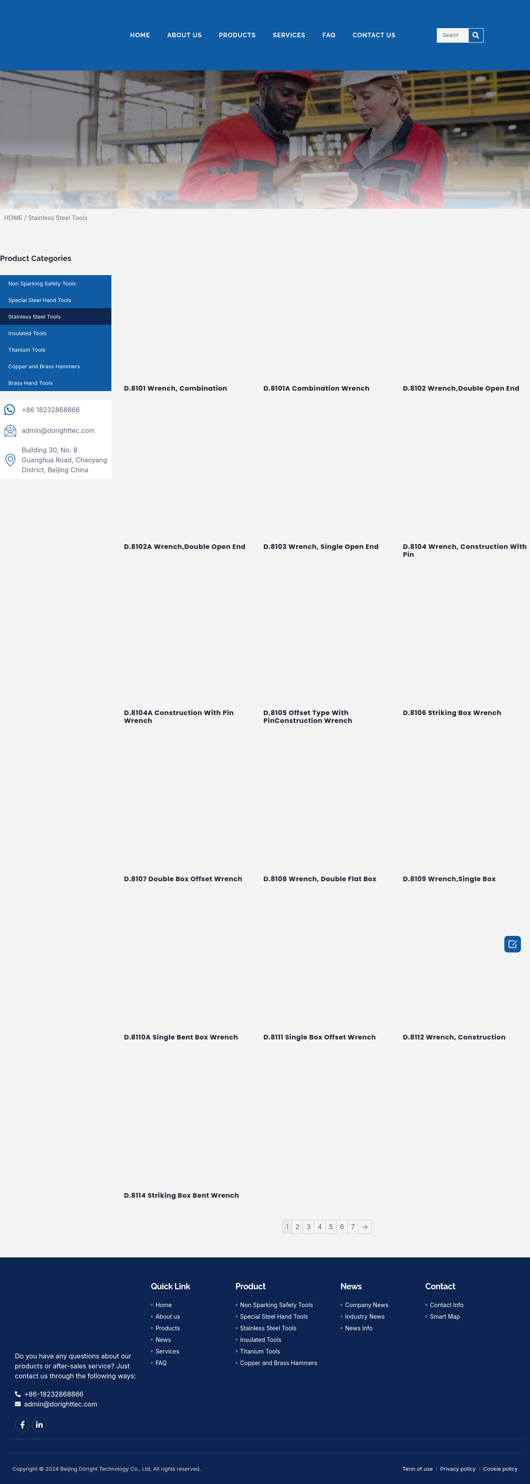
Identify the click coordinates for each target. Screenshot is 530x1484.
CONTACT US (374, 35)
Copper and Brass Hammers (44, 366)
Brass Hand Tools (30, 382)
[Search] (476, 35)
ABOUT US (184, 35)
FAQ (329, 35)
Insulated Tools (27, 333)
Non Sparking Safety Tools (42, 283)
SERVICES (289, 35)
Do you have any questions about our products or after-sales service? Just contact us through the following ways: (75, 1366)
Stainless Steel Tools (34, 316)
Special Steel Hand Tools (39, 300)
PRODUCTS (237, 35)
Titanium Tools (27, 349)
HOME (140, 35)
